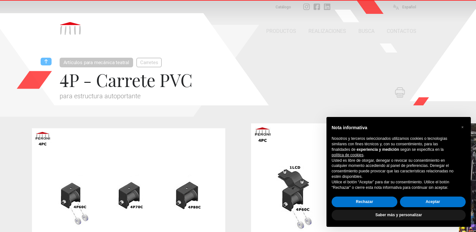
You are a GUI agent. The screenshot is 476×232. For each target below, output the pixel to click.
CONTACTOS (401, 31)
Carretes (149, 62)
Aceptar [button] (433, 201)
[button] (462, 127)
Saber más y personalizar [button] (398, 215)
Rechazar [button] (364, 201)
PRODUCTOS (281, 31)
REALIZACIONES (327, 31)
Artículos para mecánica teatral (96, 62)
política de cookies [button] (348, 155)
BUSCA (366, 31)
